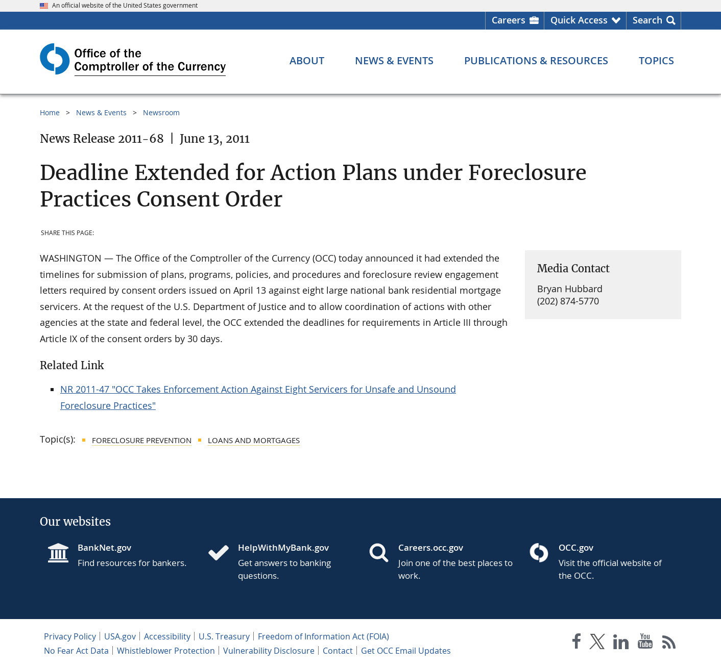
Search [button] (647, 20)
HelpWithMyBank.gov (283, 547)
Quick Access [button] (579, 20)
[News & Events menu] (394, 61)
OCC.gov (576, 547)
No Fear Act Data (76, 650)
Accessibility (167, 636)
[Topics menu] (656, 61)
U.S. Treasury (224, 636)
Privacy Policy (70, 636)
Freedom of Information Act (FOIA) (323, 636)
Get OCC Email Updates (406, 650)
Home (50, 112)
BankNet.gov (104, 547)
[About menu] (306, 61)
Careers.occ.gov (430, 547)
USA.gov (120, 636)
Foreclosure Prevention (141, 440)
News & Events (101, 112)
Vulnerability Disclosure (269, 650)
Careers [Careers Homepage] (508, 20)
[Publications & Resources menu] (536, 61)
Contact (338, 650)
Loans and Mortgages (254, 440)
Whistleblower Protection (166, 650)
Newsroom (161, 112)
